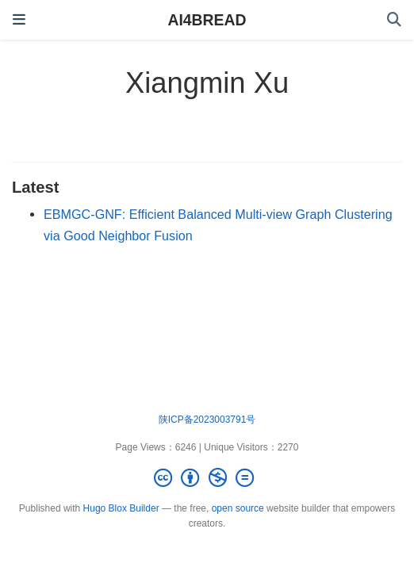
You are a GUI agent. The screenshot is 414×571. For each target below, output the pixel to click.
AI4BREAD (206, 20)
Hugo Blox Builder (121, 508)
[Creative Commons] (207, 478)
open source (238, 508)
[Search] (394, 20)
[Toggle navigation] (19, 20)
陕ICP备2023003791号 (207, 419)
